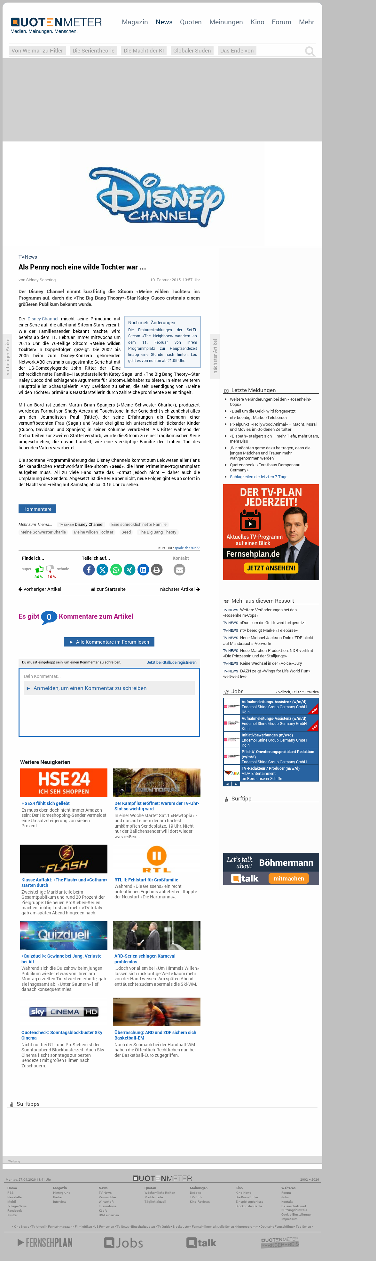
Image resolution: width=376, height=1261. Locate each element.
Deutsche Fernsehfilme (277, 1227)
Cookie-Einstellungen (296, 1214)
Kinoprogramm (247, 1227)
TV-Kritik (196, 1197)
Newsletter (14, 1197)
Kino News (21, 1227)
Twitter (12, 1215)
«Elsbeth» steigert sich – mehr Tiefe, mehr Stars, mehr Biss (274, 438)
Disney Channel (43, 319)
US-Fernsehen (109, 1215)
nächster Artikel (180, 589)
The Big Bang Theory (157, 531)
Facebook (14, 1211)
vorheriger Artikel (40, 589)
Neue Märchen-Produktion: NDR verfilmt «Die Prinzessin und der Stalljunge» (268, 653)
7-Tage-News (17, 1206)
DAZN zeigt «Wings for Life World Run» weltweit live (266, 673)
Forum (281, 21)
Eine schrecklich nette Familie (139, 524)
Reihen (58, 1197)
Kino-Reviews (200, 1202)
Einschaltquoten (143, 1227)
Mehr (306, 21)
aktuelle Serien (223, 1227)
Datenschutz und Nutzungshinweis (294, 1208)
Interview (59, 1202)
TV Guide (163, 1227)
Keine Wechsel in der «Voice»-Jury (262, 663)
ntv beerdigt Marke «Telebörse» (258, 417)
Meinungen (226, 21)
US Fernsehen (104, 1227)
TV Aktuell (38, 1227)
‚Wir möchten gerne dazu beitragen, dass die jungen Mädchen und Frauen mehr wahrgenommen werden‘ (270, 453)
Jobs (285, 1197)
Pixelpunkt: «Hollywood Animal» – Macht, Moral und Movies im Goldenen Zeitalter (273, 426)
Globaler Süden (192, 50)
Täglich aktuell (155, 1202)
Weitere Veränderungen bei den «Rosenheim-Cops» (270, 401)
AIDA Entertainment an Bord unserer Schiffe (262, 773)
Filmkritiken (83, 1227)
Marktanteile (154, 1197)
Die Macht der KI (144, 50)
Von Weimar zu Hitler (37, 50)
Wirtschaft (106, 1202)
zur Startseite (108, 589)
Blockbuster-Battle (249, 1206)
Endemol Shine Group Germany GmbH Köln (271, 706)
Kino (257, 21)
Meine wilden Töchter (93, 531)
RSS (10, 1193)
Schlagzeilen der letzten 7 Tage (258, 476)
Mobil (11, 1202)
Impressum (289, 1219)
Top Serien (303, 1227)
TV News (122, 1227)
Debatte (195, 1193)
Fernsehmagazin (60, 1227)
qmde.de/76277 (187, 547)
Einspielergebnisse (249, 1202)
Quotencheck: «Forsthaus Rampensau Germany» (265, 467)
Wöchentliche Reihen (160, 1193)
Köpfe (103, 1211)
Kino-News (243, 1193)
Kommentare (37, 509)
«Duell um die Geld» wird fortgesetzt (263, 411)
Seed (126, 531)
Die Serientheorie (93, 50)
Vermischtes (107, 1197)
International (108, 1206)
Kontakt (287, 1202)
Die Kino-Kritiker (247, 1197)
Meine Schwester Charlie (43, 531)
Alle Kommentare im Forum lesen (109, 642)
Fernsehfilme (201, 1227)
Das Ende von (237, 50)
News (164, 21)
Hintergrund (61, 1193)
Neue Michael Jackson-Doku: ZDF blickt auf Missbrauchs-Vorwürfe (268, 640)
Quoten (191, 21)
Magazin (135, 21)
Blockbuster (181, 1227)
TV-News (105, 1193)
